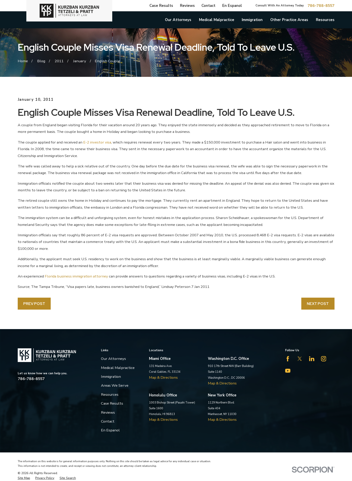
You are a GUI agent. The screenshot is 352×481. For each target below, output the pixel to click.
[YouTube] (287, 370)
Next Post (318, 303)
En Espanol (232, 5)
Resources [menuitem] (325, 19)
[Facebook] (287, 358)
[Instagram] (323, 358)
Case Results (161, 5)
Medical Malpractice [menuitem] (216, 19)
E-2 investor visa (97, 142)
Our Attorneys (113, 358)
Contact (208, 5)
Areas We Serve (114, 385)
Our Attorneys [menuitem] (178, 19)
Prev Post (34, 303)
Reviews (187, 5)
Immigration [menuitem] (252, 19)
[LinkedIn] (311, 358)
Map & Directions (163, 377)
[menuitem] (24, 478)
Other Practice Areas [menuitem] (289, 19)
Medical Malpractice (118, 367)
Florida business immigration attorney (76, 276)
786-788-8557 (321, 6)
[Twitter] (299, 358)
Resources (109, 394)
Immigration (111, 376)
